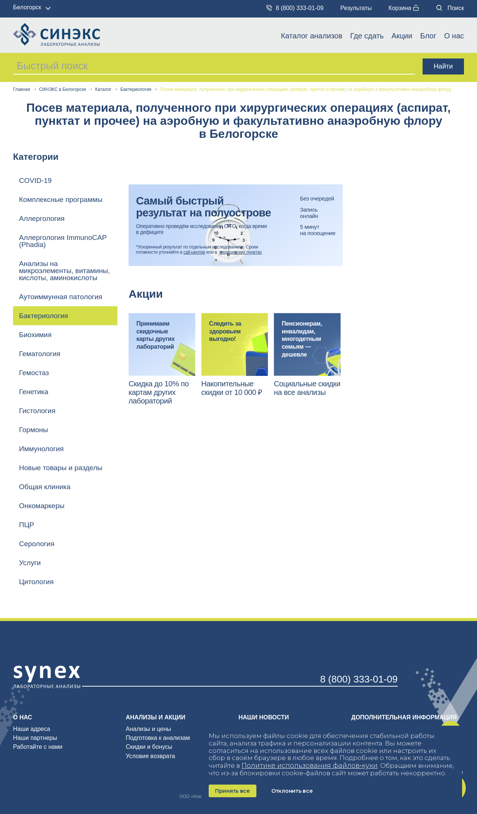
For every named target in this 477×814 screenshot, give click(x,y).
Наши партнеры (35, 738)
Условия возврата (150, 756)
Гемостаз (34, 373)
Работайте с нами (37, 747)
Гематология (39, 354)
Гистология (37, 411)
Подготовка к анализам (158, 738)
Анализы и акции (156, 717)
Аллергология (41, 218)
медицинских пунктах (240, 252)
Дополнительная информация (404, 717)
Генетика (33, 392)
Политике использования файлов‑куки (309, 765)
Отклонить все (292, 791)
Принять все (232, 791)
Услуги (30, 563)
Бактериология (135, 89)
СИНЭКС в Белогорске (62, 89)
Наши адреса (31, 729)
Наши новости (263, 717)
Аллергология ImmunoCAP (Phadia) (63, 241)
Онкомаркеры (41, 506)
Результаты (356, 8)
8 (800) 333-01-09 (294, 8)
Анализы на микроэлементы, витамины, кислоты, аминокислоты (64, 271)
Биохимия (35, 335)
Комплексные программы (60, 199)
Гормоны (33, 430)
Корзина (403, 8)
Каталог (103, 89)
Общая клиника (44, 487)
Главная (21, 89)
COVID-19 (35, 180)
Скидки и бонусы (149, 747)
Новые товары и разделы (60, 468)
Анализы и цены (148, 729)
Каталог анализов (311, 36)
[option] (162, 359)
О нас (454, 36)
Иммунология (41, 449)
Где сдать (367, 36)
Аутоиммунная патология (60, 297)
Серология (36, 544)
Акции (402, 36)
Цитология (36, 582)
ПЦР (26, 525)
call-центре (194, 252)
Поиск (450, 8)
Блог (428, 36)
